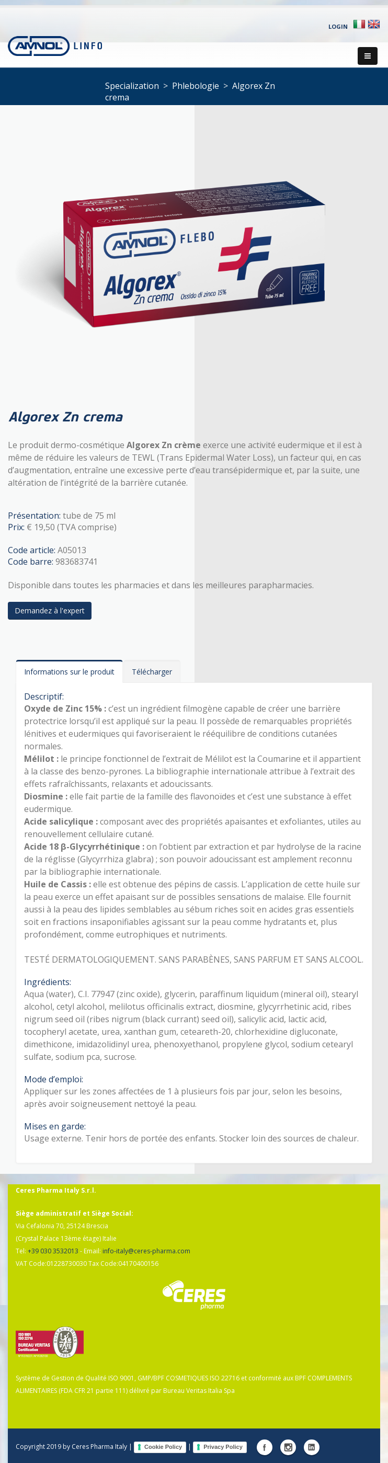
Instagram (288, 1447)
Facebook (264, 1447)
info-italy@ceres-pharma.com (146, 1251)
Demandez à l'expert (50, 610)
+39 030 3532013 (53, 1251)
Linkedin (311, 1447)
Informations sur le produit (69, 672)
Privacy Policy (223, 1447)
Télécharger (152, 672)
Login (338, 26)
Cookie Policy (163, 1447)
